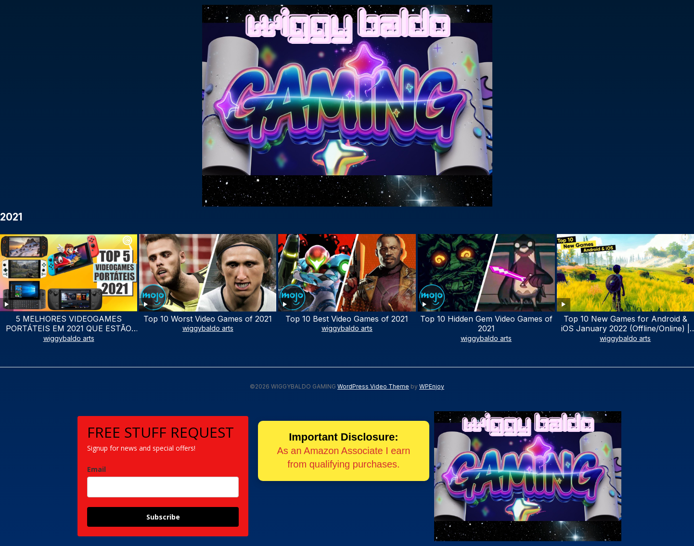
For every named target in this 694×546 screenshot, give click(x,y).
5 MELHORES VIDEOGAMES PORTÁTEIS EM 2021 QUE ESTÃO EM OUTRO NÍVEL (68, 329)
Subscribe (163, 516)
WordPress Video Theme (373, 386)
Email (96, 469)
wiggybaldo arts (68, 338)
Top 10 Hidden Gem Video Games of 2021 (486, 324)
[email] (163, 487)
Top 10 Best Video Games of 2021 (346, 319)
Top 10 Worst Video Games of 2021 (207, 319)
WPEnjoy (431, 386)
